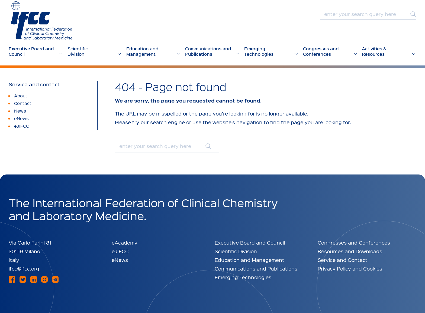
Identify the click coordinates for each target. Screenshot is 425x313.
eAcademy (124, 242)
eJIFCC (120, 251)
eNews (120, 259)
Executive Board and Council (250, 242)
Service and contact (34, 84)
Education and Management (249, 259)
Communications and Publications (256, 268)
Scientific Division (236, 251)
